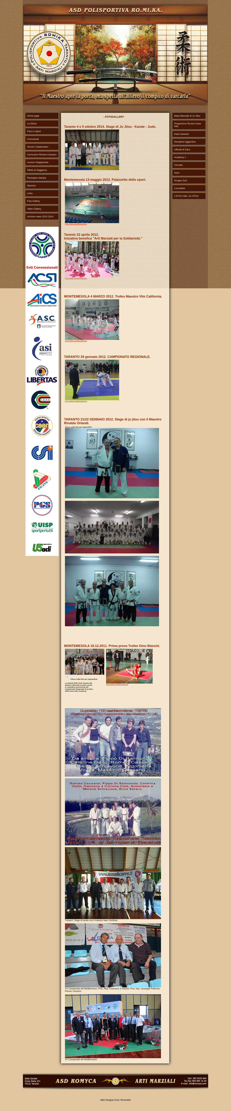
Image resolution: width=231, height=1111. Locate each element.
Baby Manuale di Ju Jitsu (187, 115)
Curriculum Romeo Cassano (41, 154)
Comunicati (33, 139)
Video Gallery (34, 208)
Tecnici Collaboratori (37, 146)
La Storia (31, 123)
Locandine (179, 188)
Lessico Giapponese (37, 162)
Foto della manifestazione (76, 224)
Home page (33, 115)
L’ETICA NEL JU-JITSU (186, 196)
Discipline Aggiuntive (185, 141)
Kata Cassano (181, 134)
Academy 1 (180, 157)
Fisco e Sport (34, 131)
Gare (176, 172)
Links (29, 193)
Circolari (178, 165)
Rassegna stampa (36, 177)
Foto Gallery (33, 201)
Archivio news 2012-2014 (40, 216)
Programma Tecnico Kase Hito (187, 125)
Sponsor (31, 185)
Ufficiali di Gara (182, 149)
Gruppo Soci (180, 180)
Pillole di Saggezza (37, 170)
